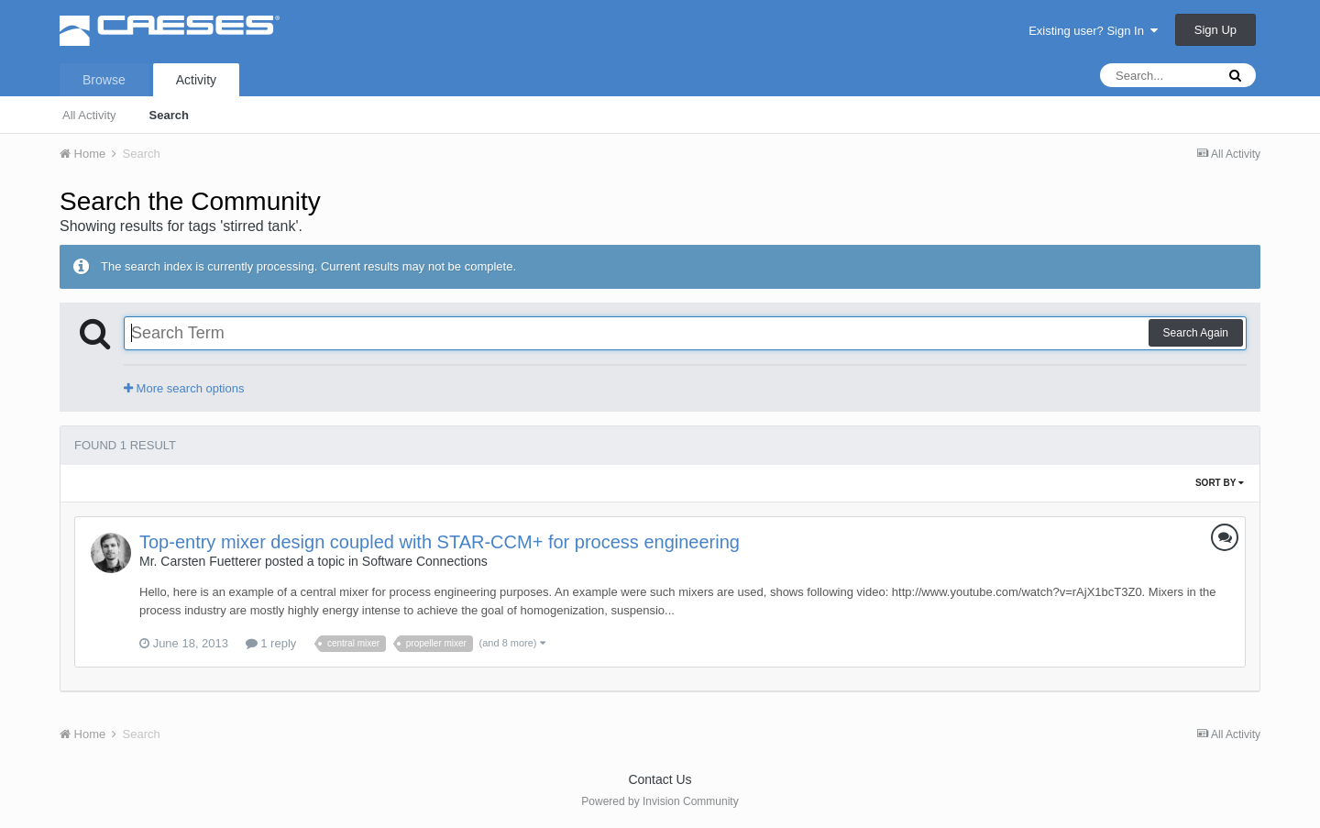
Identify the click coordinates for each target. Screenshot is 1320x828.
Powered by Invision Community (659, 801)
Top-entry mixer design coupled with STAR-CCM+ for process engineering (439, 542)
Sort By (1219, 483)
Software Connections (425, 561)
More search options (184, 388)
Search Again (1195, 332)
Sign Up (1215, 30)
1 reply (271, 643)
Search (169, 115)
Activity (196, 79)
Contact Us (659, 779)
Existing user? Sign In (1093, 31)
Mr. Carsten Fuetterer (200, 561)
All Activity (89, 115)
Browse (104, 79)
